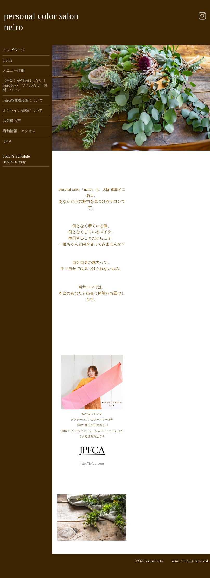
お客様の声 (12, 121)
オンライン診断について (23, 111)
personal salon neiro (162, 561)
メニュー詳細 (13, 70)
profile (7, 60)
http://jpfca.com (92, 463)
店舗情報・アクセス (19, 131)
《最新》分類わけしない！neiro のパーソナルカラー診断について (25, 85)
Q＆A (7, 141)
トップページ (13, 50)
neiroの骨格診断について (23, 100)
